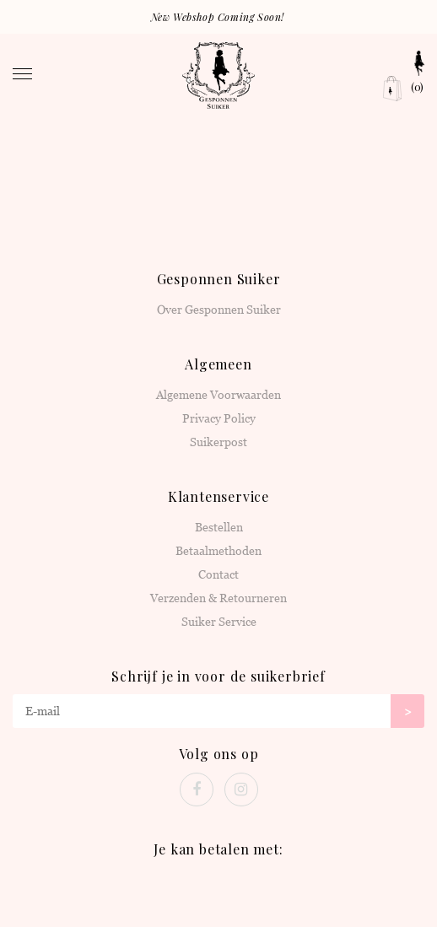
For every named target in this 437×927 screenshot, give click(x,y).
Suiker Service (218, 621)
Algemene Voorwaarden (218, 395)
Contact (218, 574)
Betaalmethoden (218, 551)
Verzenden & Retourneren (218, 598)
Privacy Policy (219, 418)
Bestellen (219, 527)
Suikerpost (218, 442)
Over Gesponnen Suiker (219, 309)
